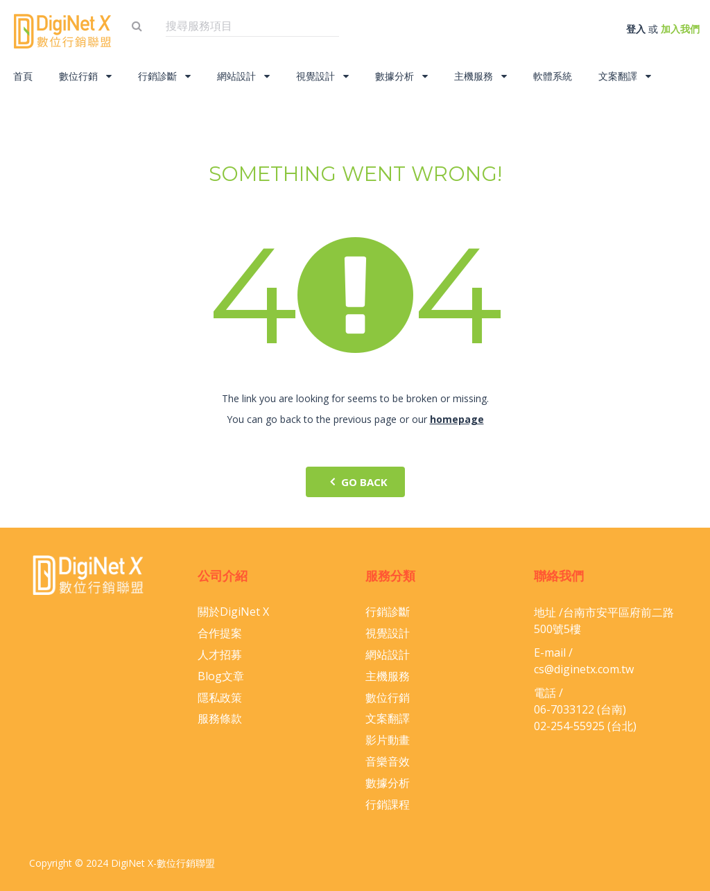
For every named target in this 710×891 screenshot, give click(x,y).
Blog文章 (221, 676)
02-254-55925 (569, 726)
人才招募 (220, 654)
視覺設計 (322, 76)
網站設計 (243, 76)
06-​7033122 (564, 709)
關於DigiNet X (233, 611)
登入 (636, 28)
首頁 (23, 76)
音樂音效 (387, 761)
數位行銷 (85, 76)
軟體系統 (552, 76)
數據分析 (401, 76)
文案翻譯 (624, 76)
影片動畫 (387, 739)
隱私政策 (220, 697)
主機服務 (480, 76)
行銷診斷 (164, 76)
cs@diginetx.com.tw (584, 669)
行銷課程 (387, 804)
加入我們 (680, 28)
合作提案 (220, 633)
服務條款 (220, 718)
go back (355, 482)
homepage (457, 419)
